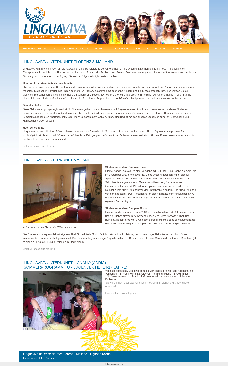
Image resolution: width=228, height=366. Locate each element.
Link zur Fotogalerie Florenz (38, 146)
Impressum (29, 358)
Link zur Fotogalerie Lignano (121, 293)
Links (41, 358)
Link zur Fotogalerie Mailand (39, 249)
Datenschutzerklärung (114, 364)
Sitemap (50, 358)
